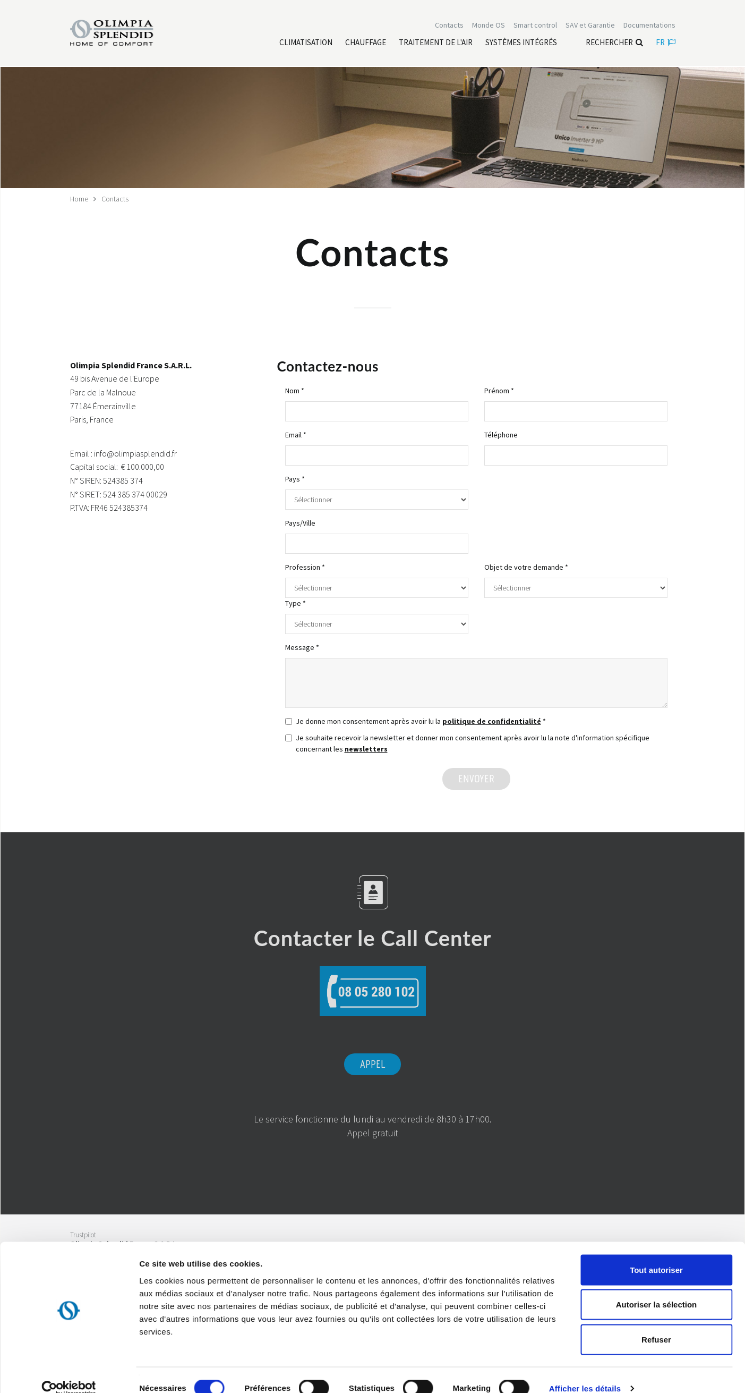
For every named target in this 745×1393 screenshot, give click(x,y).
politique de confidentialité (491, 720)
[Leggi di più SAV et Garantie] (590, 25)
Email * (295, 434)
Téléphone (501, 434)
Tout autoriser (656, 1253)
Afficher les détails (585, 1372)
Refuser (656, 1323)
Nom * (294, 390)
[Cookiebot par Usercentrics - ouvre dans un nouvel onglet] (68, 1372)
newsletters (366, 748)
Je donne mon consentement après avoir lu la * (415, 720)
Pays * (295, 478)
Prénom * (499, 390)
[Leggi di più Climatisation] (305, 43)
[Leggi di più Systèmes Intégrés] (521, 43)
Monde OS (488, 25)
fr (665, 43)
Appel (372, 1064)
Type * (295, 602)
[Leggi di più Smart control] (535, 25)
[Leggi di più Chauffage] (365, 43)
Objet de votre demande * (526, 566)
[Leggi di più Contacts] (449, 25)
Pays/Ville (300, 522)
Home (79, 199)
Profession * (305, 566)
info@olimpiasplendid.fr (135, 453)
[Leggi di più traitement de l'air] (436, 43)
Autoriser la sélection (656, 1288)
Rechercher (614, 43)
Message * (302, 647)
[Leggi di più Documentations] (649, 25)
